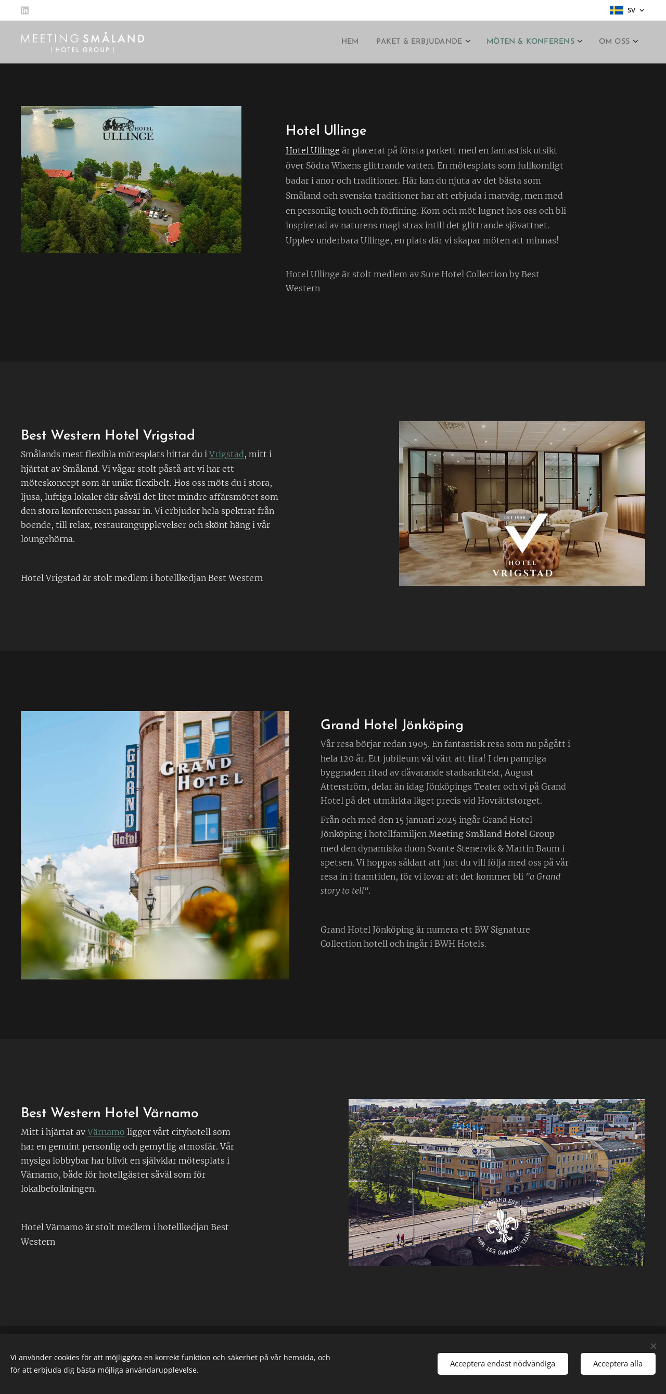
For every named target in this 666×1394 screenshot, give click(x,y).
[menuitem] (325, 42)
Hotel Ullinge (313, 150)
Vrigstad (226, 454)
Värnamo (106, 1132)
